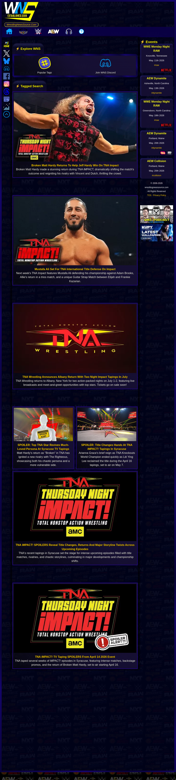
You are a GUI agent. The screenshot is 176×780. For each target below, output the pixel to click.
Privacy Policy (159, 195)
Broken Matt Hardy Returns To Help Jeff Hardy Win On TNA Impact (75, 165)
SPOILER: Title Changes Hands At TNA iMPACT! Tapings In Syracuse (106, 447)
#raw (156, 65)
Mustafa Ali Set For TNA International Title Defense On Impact (75, 269)
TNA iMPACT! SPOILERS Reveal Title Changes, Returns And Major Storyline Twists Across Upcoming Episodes (75, 547)
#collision (156, 175)
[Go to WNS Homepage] (21, 12)
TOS (149, 195)
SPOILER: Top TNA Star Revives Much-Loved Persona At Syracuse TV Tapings (43, 447)
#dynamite (156, 93)
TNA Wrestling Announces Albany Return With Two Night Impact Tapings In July (75, 376)
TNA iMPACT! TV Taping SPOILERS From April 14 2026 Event (75, 656)
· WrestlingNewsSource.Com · (21, 24)
